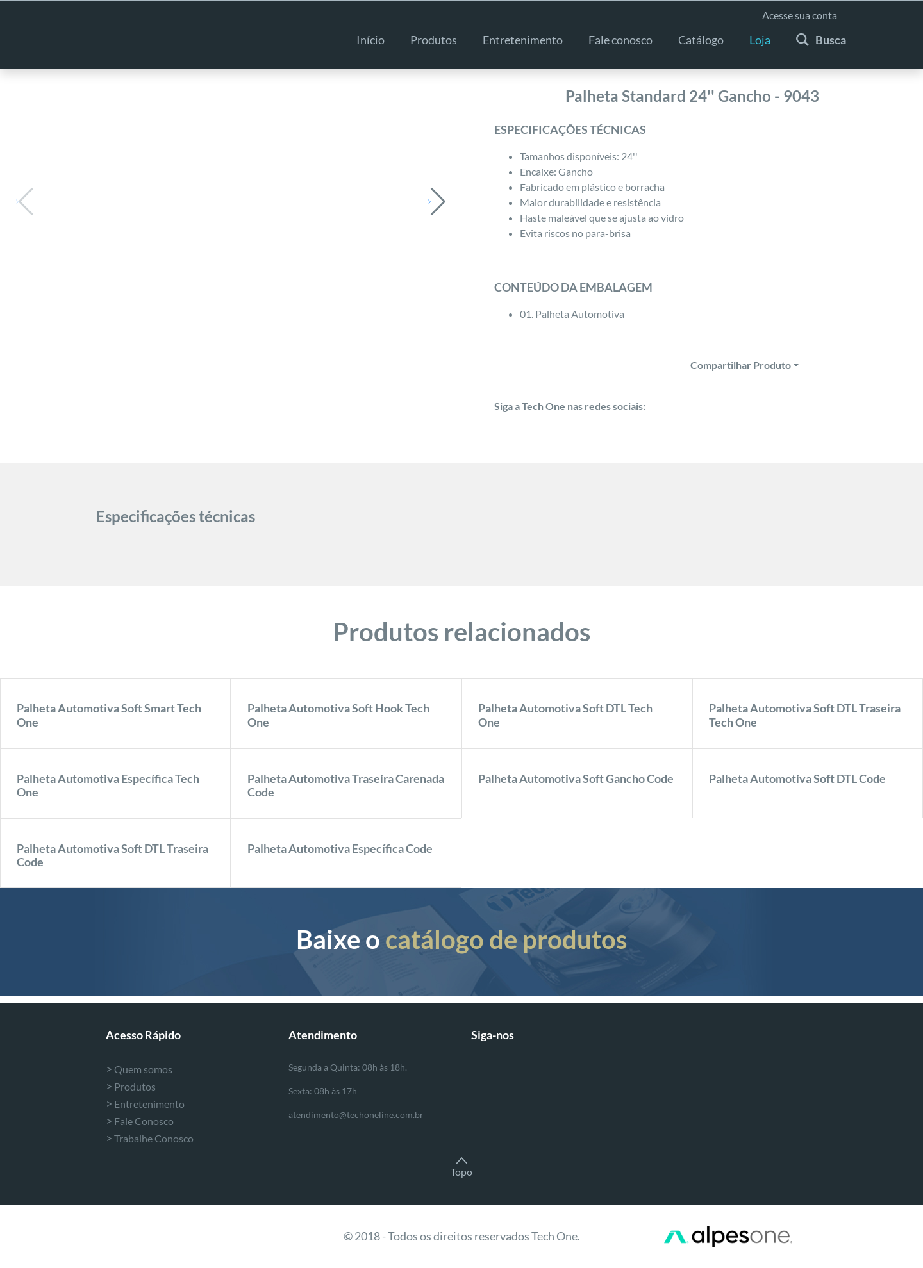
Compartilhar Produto (740, 365)
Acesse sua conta (799, 15)
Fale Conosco (140, 1121)
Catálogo (701, 40)
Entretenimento (145, 1104)
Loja (759, 40)
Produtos (433, 40)
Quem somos (139, 1069)
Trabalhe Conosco (150, 1138)
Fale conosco (620, 40)
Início (370, 40)
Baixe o (461, 939)
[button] (436, 202)
